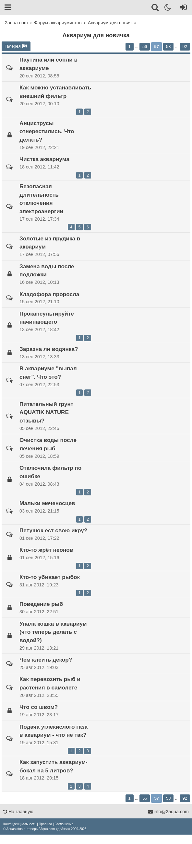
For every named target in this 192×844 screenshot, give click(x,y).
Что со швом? (38, 707)
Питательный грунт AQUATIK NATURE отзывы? (46, 412)
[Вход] (182, 8)
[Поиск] (155, 8)
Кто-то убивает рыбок (49, 577)
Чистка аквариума (44, 159)
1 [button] (129, 46)
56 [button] (144, 46)
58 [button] (168, 46)
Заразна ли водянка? (48, 349)
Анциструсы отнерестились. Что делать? (46, 131)
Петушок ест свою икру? (53, 530)
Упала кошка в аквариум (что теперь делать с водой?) (53, 631)
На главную (18, 811)
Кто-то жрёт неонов (46, 550)
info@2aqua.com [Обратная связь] (168, 811)
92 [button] (185, 46)
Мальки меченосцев (47, 503)
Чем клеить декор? (45, 659)
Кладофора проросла (49, 294)
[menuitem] (19, 824)
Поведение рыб (41, 604)
